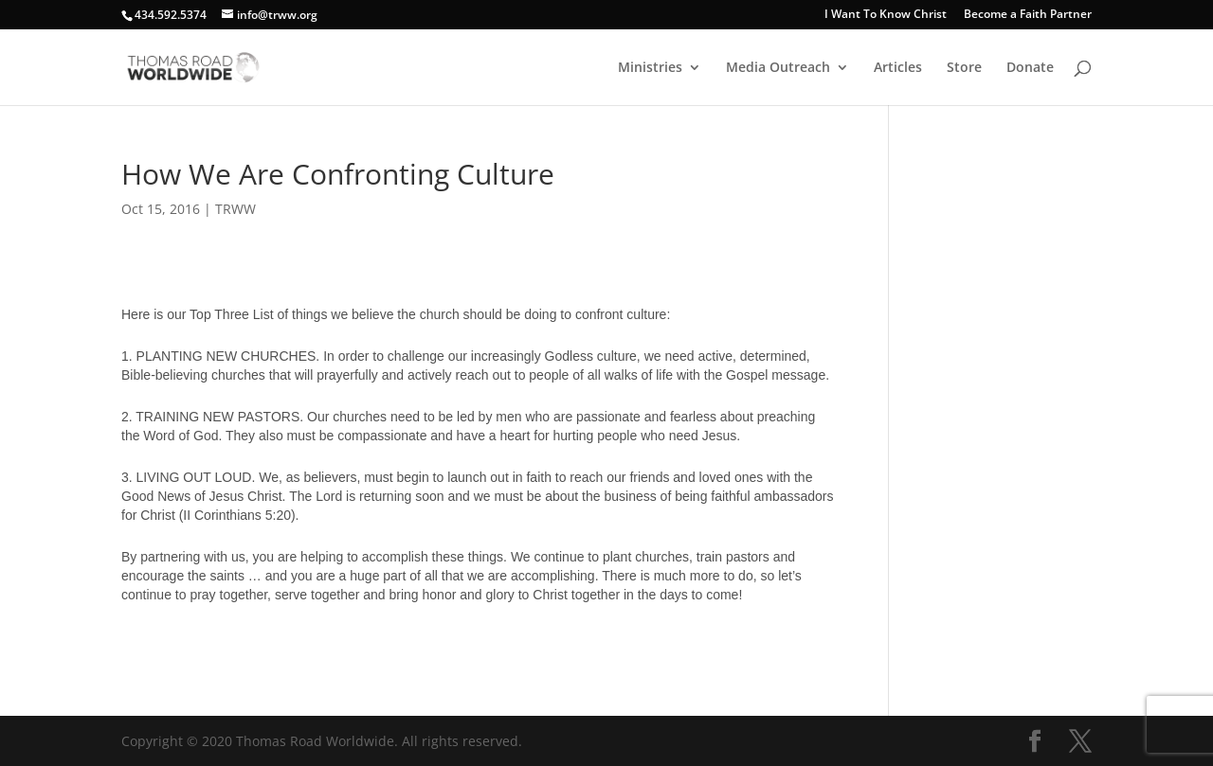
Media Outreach (778, 68)
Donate (1030, 68)
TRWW (235, 209)
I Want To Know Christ (885, 15)
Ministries (650, 68)
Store (964, 68)
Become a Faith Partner (1028, 15)
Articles (898, 68)
